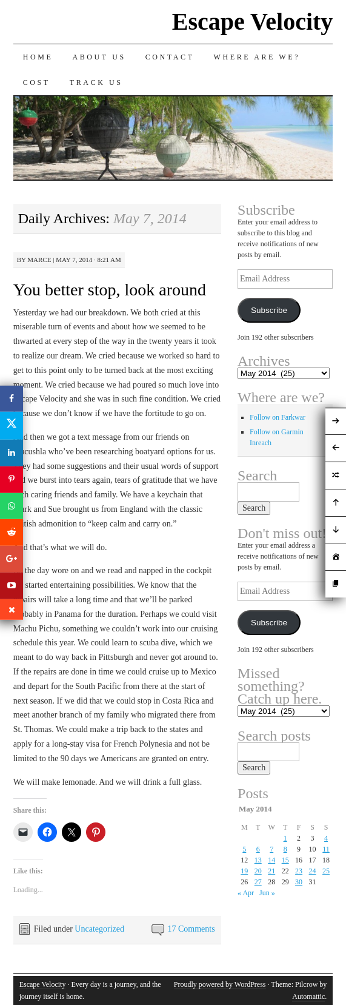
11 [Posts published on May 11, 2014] (326, 849)
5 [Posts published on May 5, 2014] (244, 849)
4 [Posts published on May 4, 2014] (326, 838)
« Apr (246, 893)
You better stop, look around (109, 289)
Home (38, 57)
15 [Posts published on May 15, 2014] (285, 860)
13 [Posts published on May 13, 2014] (258, 860)
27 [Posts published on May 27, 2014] (258, 882)
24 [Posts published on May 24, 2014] (312, 871)
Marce (39, 259)
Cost (36, 82)
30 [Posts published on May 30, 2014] (298, 882)
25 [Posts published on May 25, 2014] (326, 871)
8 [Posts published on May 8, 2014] (285, 849)
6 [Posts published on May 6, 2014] (258, 849)
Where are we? (257, 57)
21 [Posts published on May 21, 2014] (271, 871)
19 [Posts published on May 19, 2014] (244, 871)
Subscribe (269, 310)
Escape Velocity (252, 21)
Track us (96, 82)
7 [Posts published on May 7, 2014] (271, 849)
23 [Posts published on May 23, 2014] (298, 871)
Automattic (308, 996)
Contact (170, 57)
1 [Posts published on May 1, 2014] (285, 838)
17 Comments (191, 928)
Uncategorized (99, 928)
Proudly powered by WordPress (220, 984)
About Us (98, 57)
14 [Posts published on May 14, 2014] (271, 860)
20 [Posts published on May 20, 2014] (258, 871)
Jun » (267, 893)
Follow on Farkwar (277, 417)
